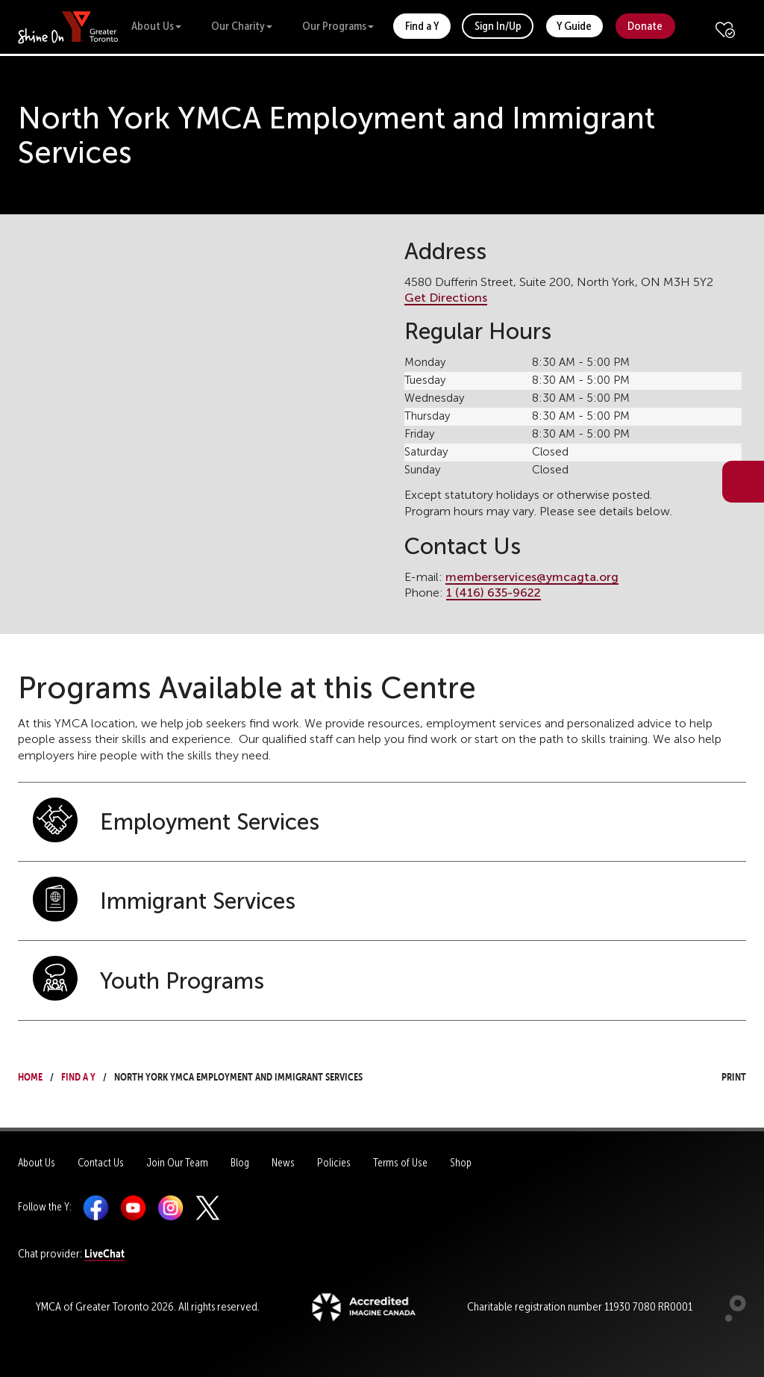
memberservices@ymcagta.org (532, 577)
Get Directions (445, 297)
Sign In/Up (498, 25)
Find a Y (422, 25)
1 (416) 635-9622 (493, 592)
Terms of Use (400, 1163)
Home (30, 1075)
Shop (461, 1163)
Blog (240, 1163)
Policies (334, 1163)
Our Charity (241, 25)
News (283, 1163)
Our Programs (338, 25)
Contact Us (101, 1163)
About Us (156, 25)
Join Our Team (177, 1163)
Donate (645, 25)
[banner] (68, 26)
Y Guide (574, 25)
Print (720, 1075)
